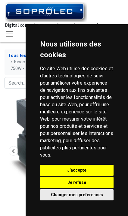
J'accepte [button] (76, 170)
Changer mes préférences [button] (77, 194)
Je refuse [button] (76, 182)
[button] (13, 151)
